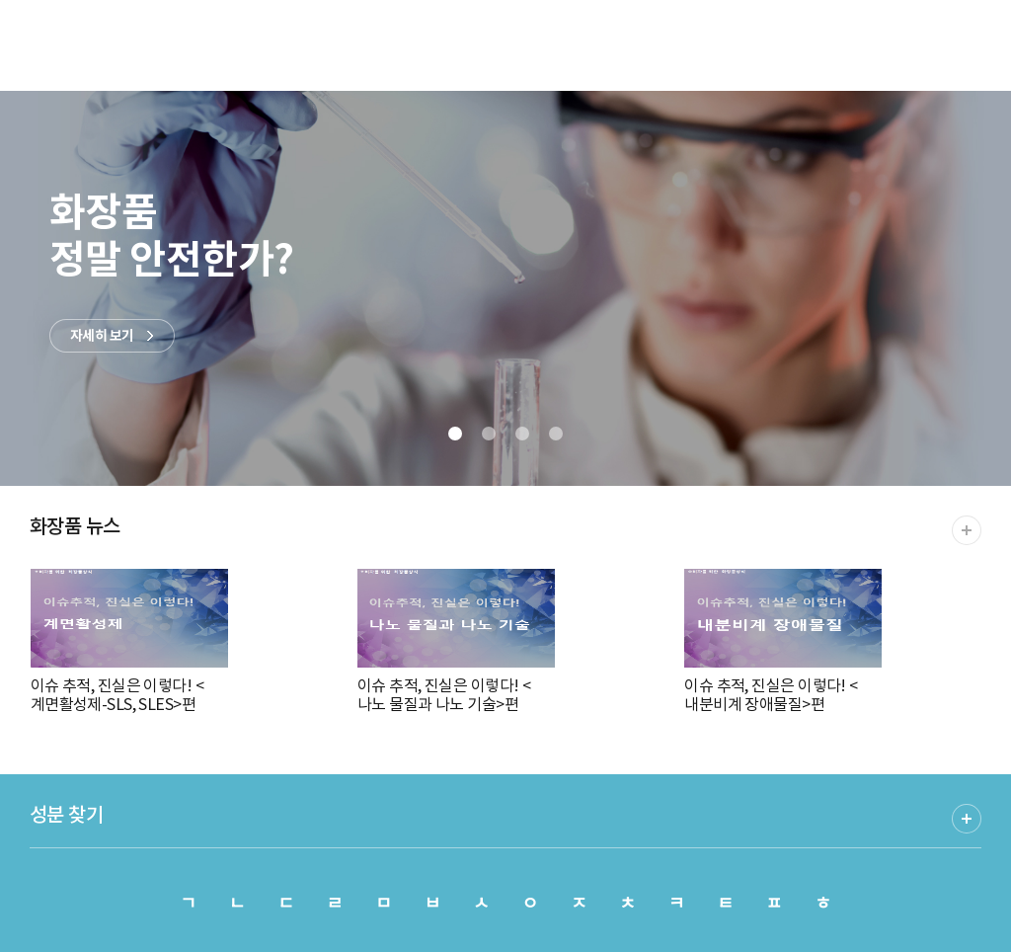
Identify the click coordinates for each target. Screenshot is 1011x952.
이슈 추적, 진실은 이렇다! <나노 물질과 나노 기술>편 (456, 641)
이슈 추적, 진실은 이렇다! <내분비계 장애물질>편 (783, 641)
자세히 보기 (102, 336)
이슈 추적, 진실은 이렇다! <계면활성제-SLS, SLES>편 (129, 641)
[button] (455, 433)
